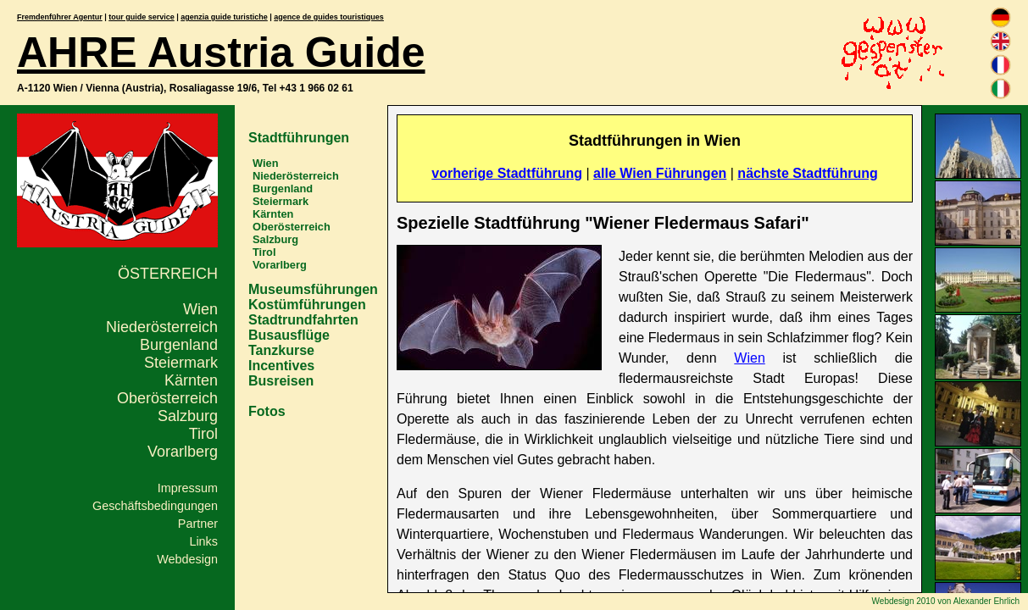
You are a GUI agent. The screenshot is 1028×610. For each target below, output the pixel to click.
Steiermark (181, 362)
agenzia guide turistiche (224, 17)
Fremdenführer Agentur (60, 17)
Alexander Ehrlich (986, 601)
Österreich (168, 273)
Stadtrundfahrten (303, 320)
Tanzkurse (281, 350)
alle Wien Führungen (659, 173)
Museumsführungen (313, 289)
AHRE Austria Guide (221, 52)
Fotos (267, 411)
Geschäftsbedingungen (155, 506)
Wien (200, 309)
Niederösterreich (162, 327)
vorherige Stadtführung (506, 173)
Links (203, 541)
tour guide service (141, 17)
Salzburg (188, 416)
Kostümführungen (307, 304)
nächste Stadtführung (807, 173)
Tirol (203, 433)
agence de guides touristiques (329, 17)
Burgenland (179, 344)
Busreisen (281, 381)
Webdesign (187, 559)
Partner (198, 523)
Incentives (281, 365)
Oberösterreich (167, 398)
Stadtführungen (298, 137)
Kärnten (191, 380)
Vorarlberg (182, 451)
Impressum (188, 488)
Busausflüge (289, 335)
